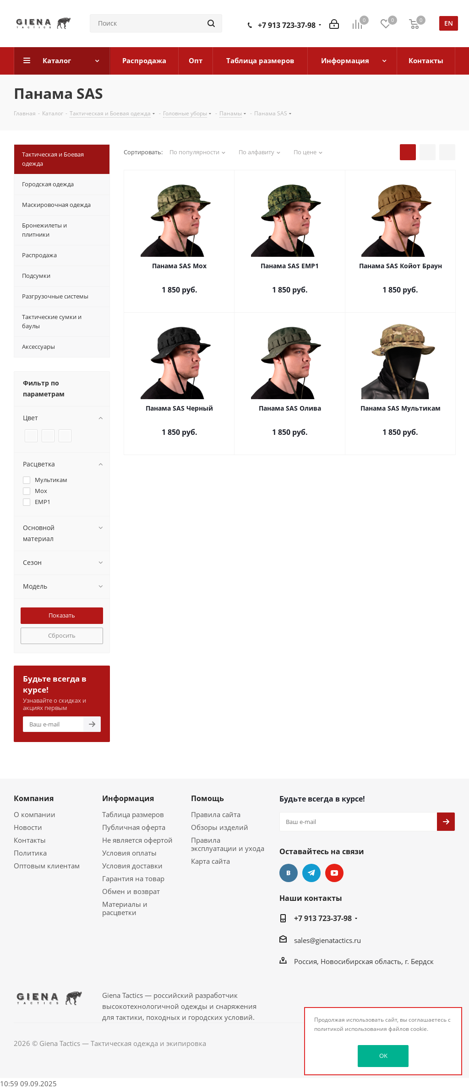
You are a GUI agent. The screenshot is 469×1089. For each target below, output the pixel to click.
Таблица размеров (133, 814)
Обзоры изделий (219, 827)
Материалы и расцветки (124, 908)
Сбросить (62, 635)
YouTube (334, 873)
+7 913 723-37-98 (287, 25)
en (448, 23)
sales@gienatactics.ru (327, 940)
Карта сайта (210, 861)
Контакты (30, 840)
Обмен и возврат (131, 891)
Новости (28, 827)
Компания (34, 798)
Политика (30, 852)
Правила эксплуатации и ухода (227, 844)
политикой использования (350, 1029)
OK (383, 1055)
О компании (34, 814)
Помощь (207, 798)
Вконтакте (288, 873)
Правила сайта (215, 814)
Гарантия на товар (133, 878)
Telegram (311, 873)
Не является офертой (137, 840)
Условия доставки (132, 865)
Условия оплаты (129, 852)
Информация (128, 798)
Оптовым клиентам (47, 865)
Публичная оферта (133, 827)
